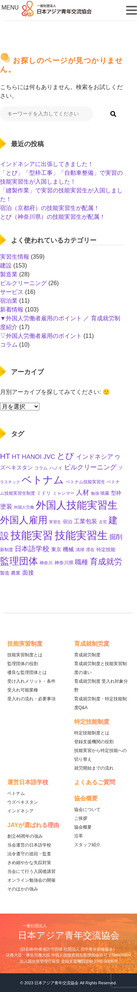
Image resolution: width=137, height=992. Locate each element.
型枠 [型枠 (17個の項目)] (116, 493)
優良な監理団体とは (27, 672)
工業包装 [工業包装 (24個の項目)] (85, 521)
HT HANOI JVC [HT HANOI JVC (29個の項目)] (33, 456)
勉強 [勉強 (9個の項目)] (95, 493)
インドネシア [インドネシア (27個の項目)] (94, 456)
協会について (87, 809)
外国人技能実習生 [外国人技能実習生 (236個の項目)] (77, 505)
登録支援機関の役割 (94, 741)
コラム (9, 345)
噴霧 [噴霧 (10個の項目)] (104, 493)
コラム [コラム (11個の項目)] (40, 468)
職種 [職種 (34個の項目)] (81, 562)
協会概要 (83, 827)
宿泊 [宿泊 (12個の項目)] (67, 521)
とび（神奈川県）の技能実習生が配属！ (52, 217)
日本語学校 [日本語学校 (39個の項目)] (32, 549)
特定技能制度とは (91, 732)
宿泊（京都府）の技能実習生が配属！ (49, 208)
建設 (6, 265)
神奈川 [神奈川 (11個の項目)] (46, 562)
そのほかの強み (22, 889)
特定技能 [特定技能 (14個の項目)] (105, 549)
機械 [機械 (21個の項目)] (68, 549)
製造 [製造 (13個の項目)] (4, 573)
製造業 (9, 274)
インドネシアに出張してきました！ (47, 164)
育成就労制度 (87, 654)
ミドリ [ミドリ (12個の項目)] (44, 493)
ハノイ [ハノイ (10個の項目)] (55, 467)
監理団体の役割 (22, 663)
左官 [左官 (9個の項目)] (103, 522)
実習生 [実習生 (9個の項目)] (55, 522)
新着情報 (11, 309)
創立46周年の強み (25, 836)
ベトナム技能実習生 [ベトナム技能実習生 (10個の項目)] (85, 481)
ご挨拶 (80, 818)
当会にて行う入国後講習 (31, 871)
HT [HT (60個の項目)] (5, 456)
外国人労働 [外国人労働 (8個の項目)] (24, 507)
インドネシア (20, 811)
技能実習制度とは (24, 654)
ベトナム (16, 793)
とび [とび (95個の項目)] (65, 456)
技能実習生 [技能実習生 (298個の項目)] (81, 535)
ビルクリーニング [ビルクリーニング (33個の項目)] (90, 467)
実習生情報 (14, 257)
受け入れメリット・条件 (31, 681)
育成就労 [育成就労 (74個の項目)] (106, 561)
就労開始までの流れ (94, 768)
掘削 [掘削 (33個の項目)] (115, 537)
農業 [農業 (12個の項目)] (15, 573)
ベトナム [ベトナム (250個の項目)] (43, 480)
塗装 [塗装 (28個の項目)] (6, 506)
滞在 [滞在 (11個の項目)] (90, 549)
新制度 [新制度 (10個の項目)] (6, 549)
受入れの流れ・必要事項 (31, 698)
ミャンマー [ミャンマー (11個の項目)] (64, 493)
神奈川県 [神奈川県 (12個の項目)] (63, 562)
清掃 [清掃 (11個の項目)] (80, 549)
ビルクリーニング (23, 283)
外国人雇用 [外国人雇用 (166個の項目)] (23, 520)
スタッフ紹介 (87, 844)
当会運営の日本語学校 (29, 845)
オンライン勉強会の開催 (31, 880)
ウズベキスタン (22, 802)
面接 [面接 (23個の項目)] (28, 572)
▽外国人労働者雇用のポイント (41, 336)
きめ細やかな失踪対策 (29, 862)
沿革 (78, 835)
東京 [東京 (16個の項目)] (56, 549)
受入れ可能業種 (22, 690)
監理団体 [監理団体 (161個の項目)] (19, 561)
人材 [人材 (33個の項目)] (82, 492)
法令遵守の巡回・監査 (29, 853)
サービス (11, 292)
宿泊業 (9, 301)
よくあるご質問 (94, 782)
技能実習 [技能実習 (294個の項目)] (32, 535)
